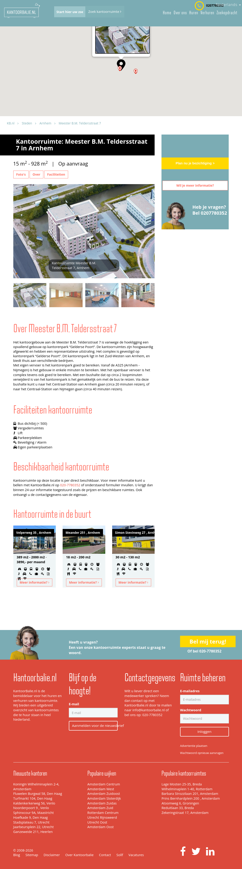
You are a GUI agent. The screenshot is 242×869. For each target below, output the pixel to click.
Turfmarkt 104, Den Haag (32, 798)
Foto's (21, 174)
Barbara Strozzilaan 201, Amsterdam (189, 793)
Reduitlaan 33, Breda (177, 808)
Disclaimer (52, 855)
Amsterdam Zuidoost (103, 793)
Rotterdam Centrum (103, 812)
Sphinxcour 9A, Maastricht (33, 812)
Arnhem (45, 123)
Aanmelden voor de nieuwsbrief (95, 725)
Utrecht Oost (97, 822)
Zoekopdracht (227, 13)
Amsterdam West (100, 789)
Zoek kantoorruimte (104, 11)
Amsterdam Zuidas (102, 803)
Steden (27, 123)
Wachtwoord (190, 710)
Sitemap (31, 855)
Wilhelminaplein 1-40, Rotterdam (186, 789)
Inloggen (204, 731)
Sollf (119, 855)
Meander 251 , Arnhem (83, 533)
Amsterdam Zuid (100, 808)
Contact (105, 855)
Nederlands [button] (228, 4)
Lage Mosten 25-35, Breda (181, 784)
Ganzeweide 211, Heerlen (33, 832)
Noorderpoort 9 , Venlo (31, 808)
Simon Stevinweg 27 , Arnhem (135, 533)
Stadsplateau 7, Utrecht (31, 822)
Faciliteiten (56, 174)
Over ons (180, 13)
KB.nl (10, 123)
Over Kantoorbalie (79, 855)
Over (36, 174)
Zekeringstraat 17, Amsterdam (185, 812)
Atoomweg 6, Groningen (180, 803)
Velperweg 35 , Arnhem (33, 533)
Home (167, 13)
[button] (136, 71)
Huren (193, 13)
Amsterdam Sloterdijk (104, 798)
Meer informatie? (35, 582)
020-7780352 (70, 485)
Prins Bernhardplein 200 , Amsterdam (190, 798)
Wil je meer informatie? (195, 185)
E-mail (74, 704)
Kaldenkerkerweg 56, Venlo (34, 803)
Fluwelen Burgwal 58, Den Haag (37, 793)
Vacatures (136, 855)
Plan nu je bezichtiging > (195, 163)
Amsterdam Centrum (103, 784)
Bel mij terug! (207, 641)
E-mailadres (190, 691)
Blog (16, 855)
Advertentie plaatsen (193, 746)
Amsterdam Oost (100, 827)
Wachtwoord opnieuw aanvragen (201, 753)
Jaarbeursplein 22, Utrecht (33, 827)
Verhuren (207, 13)
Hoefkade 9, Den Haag (30, 817)
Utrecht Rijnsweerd (102, 817)
